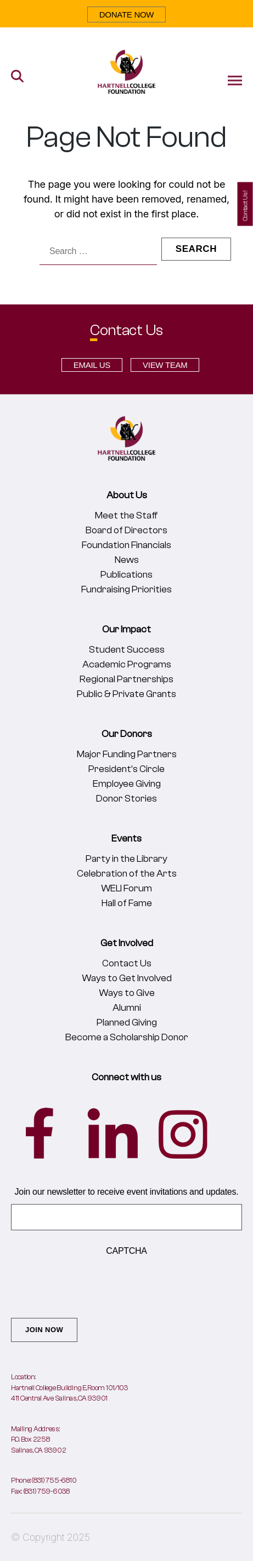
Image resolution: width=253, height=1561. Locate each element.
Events (126, 838)
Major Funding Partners (127, 754)
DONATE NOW (126, 14)
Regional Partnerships (126, 679)
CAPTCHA (126, 1250)
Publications (126, 574)
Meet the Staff (126, 515)
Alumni (127, 1007)
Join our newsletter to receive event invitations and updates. (127, 1191)
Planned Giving (127, 1022)
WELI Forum (126, 888)
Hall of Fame (127, 903)
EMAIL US (92, 365)
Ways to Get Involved (127, 978)
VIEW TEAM (165, 365)
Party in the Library (126, 859)
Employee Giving (127, 784)
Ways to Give (127, 993)
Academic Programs (126, 664)
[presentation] (94, 1284)
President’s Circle (126, 769)
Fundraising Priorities (126, 589)
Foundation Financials (126, 545)
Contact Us (126, 963)
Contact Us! (245, 206)
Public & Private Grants (126, 694)
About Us (126, 495)
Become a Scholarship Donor (126, 1037)
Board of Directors (126, 530)
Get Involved (126, 943)
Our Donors (127, 734)
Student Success (127, 649)
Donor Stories (126, 798)
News (127, 560)
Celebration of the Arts (127, 873)
